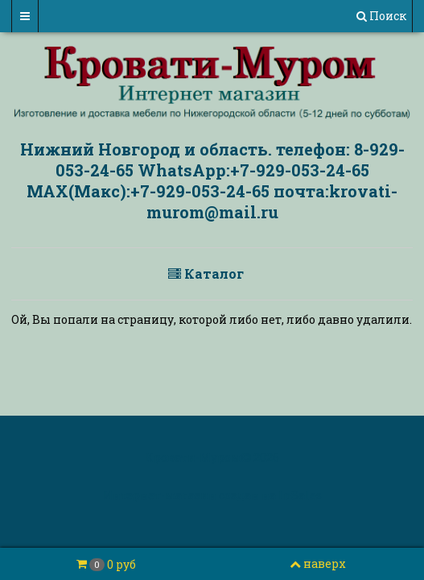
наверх (318, 563)
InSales (300, 495)
